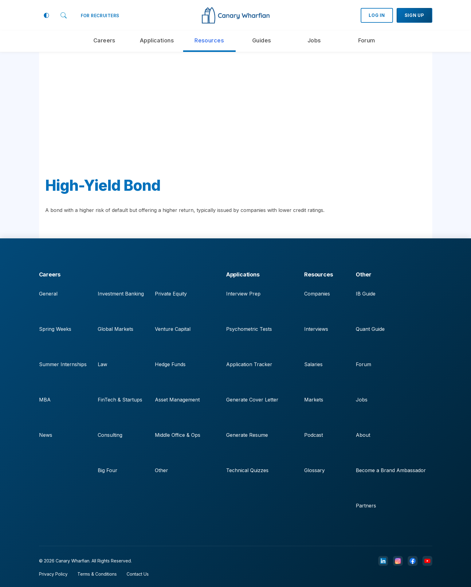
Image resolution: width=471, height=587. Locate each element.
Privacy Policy (53, 574)
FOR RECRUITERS (100, 15)
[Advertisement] (235, 120)
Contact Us (138, 574)
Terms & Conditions (97, 574)
